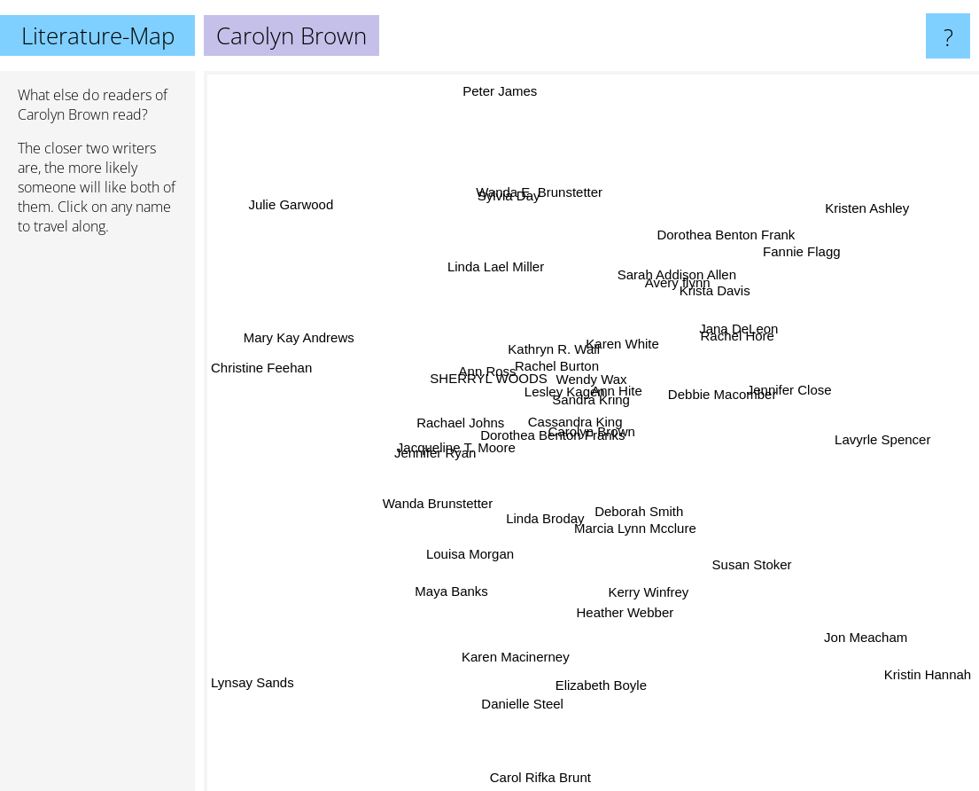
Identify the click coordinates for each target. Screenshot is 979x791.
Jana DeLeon (720, 337)
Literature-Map (98, 35)
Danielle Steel (507, 695)
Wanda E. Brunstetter (541, 202)
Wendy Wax (572, 353)
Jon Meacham (868, 624)
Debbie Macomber (726, 403)
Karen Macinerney (519, 639)
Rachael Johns (477, 428)
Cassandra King (571, 431)
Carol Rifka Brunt (536, 779)
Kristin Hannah (908, 685)
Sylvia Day (518, 223)
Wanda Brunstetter (455, 497)
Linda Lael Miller (495, 281)
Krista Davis (706, 295)
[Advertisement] (97, 521)
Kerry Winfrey (639, 575)
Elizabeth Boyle (604, 698)
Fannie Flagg (770, 277)
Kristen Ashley (859, 209)
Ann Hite (613, 374)
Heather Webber (622, 619)
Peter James (515, 150)
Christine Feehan (261, 352)
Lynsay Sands (252, 689)
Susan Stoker (738, 557)
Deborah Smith (656, 539)
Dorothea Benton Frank (718, 254)
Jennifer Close (758, 383)
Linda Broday (549, 504)
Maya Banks (483, 592)
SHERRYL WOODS (510, 384)
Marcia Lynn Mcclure (630, 513)
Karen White (619, 311)
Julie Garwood (293, 196)
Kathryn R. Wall (558, 325)
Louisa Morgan (476, 546)
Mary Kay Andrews (273, 337)
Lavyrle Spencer (898, 445)
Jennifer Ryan (440, 445)
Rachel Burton (560, 371)
